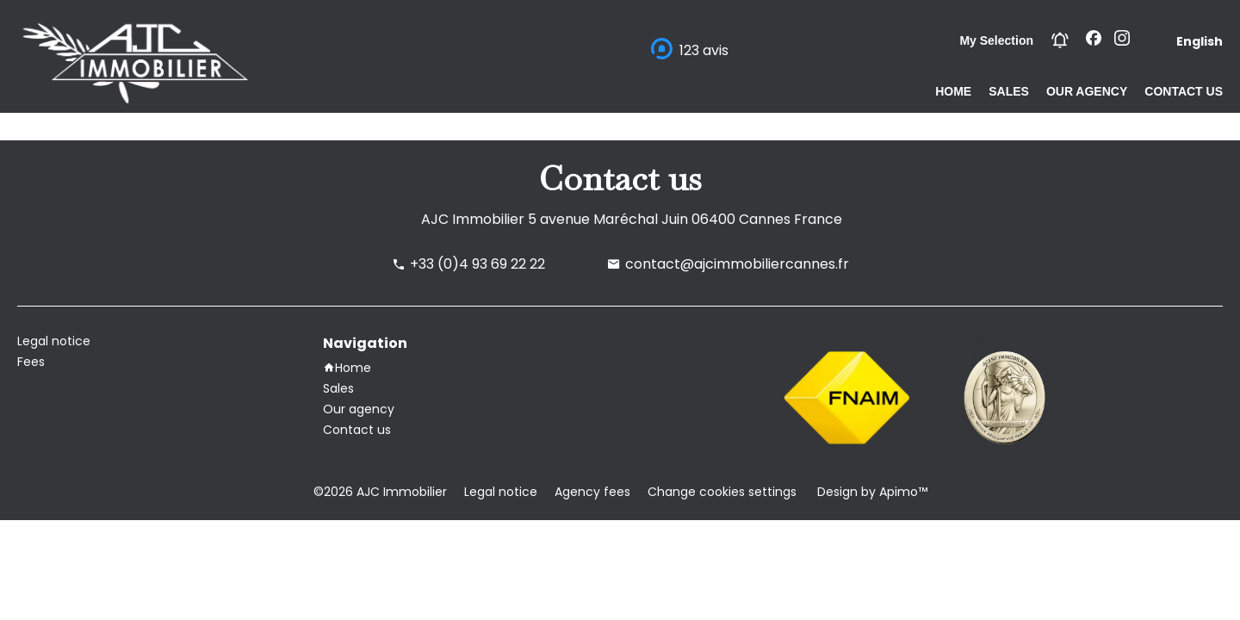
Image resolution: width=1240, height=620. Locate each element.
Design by (870, 491)
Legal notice (500, 491)
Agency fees (592, 491)
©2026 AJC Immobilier (380, 491)
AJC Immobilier (472, 219)
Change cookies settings (722, 491)
